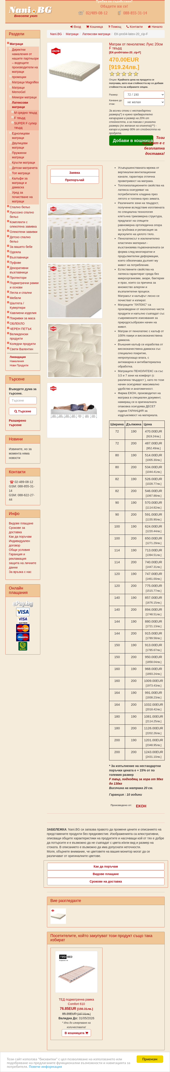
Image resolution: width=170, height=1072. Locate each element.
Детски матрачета (24, 168)
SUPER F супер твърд (25, 125)
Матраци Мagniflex (25, 82)
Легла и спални (21, 292)
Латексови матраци (20, 105)
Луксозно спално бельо (22, 215)
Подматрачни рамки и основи (24, 285)
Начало (155, 26)
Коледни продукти (23, 344)
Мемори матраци (24, 97)
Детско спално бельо (20, 239)
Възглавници (19, 257)
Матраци (16, 44)
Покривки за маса (22, 318)
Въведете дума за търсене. (23, 391)
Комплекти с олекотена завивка (23, 224)
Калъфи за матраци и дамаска (19, 183)
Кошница (94, 26)
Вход (75, 26)
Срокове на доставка (106, 881)
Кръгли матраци (23, 162)
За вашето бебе (21, 247)
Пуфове (15, 262)
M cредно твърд (25, 112)
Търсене (22, 411)
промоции (19, 77)
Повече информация (45, 1067)
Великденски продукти (19, 336)
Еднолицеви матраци (21, 136)
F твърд (19, 118)
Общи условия (19, 550)
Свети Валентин (21, 349)
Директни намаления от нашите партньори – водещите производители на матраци (25, 60)
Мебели (15, 298)
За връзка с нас (20, 572)
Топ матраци (21, 173)
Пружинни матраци (19, 155)
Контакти (134, 26)
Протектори (18, 277)
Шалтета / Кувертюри (17, 305)
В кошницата (76, 1033)
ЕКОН (141, 806)
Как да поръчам (20, 536)
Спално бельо (20, 207)
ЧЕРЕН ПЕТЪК (21, 329)
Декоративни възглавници (19, 270)
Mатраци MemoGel (18, 90)
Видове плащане (21, 523)
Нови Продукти (19, 365)
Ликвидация (18, 357)
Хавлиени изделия (23, 313)
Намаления (17, 361)
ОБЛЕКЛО (17, 323)
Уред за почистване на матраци (22, 197)
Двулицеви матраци (19, 145)
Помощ (114, 26)
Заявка (74, 172)
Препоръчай (74, 180)
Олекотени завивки (23, 232)
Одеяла (15, 252)
